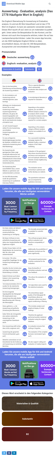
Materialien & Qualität (12, 69)
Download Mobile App (16, 4)
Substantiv (29, 69)
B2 (39, 69)
